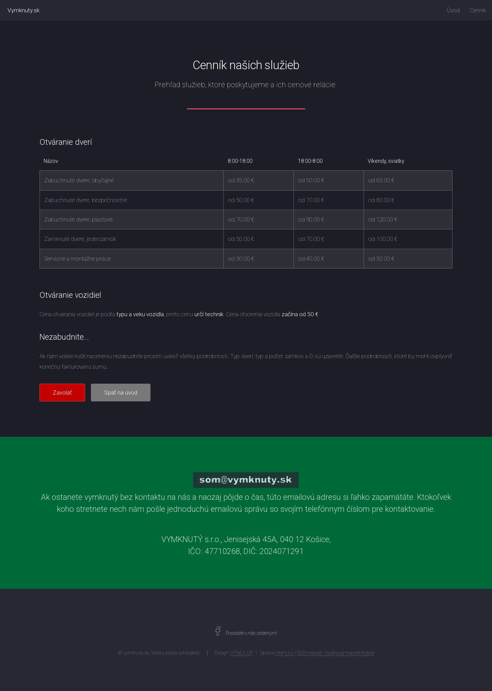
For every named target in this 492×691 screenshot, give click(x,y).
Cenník (478, 10)
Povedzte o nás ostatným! (251, 633)
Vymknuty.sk (23, 10)
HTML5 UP (241, 653)
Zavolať (62, 392)
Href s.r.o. (284, 653)
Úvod (453, 10)
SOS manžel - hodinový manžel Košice (335, 653)
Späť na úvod (120, 392)
